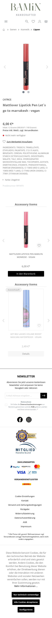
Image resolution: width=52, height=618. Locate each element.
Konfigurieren (26, 609)
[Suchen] (27, 21)
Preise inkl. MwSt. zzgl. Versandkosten (20, 130)
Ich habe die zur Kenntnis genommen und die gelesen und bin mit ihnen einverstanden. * (27, 407)
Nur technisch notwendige (26, 594)
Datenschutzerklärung (25, 517)
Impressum (26, 526)
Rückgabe (24, 509)
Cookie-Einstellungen (25, 496)
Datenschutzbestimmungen (31, 404)
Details (26, 353)
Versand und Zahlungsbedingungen (25, 505)
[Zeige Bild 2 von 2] (28, 92)
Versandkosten (9, 536)
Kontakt (24, 500)
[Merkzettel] (33, 21)
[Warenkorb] (46, 21)
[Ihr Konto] (39, 21)
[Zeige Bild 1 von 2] (23, 92)
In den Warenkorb (26, 273)
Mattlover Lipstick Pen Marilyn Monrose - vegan (26, 255)
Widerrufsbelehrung (24, 513)
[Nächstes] (47, 66)
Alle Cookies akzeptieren (26, 602)
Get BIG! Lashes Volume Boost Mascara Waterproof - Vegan (25, 335)
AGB (32, 407)
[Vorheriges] (5, 66)
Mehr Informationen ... (26, 586)
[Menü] (6, 21)
